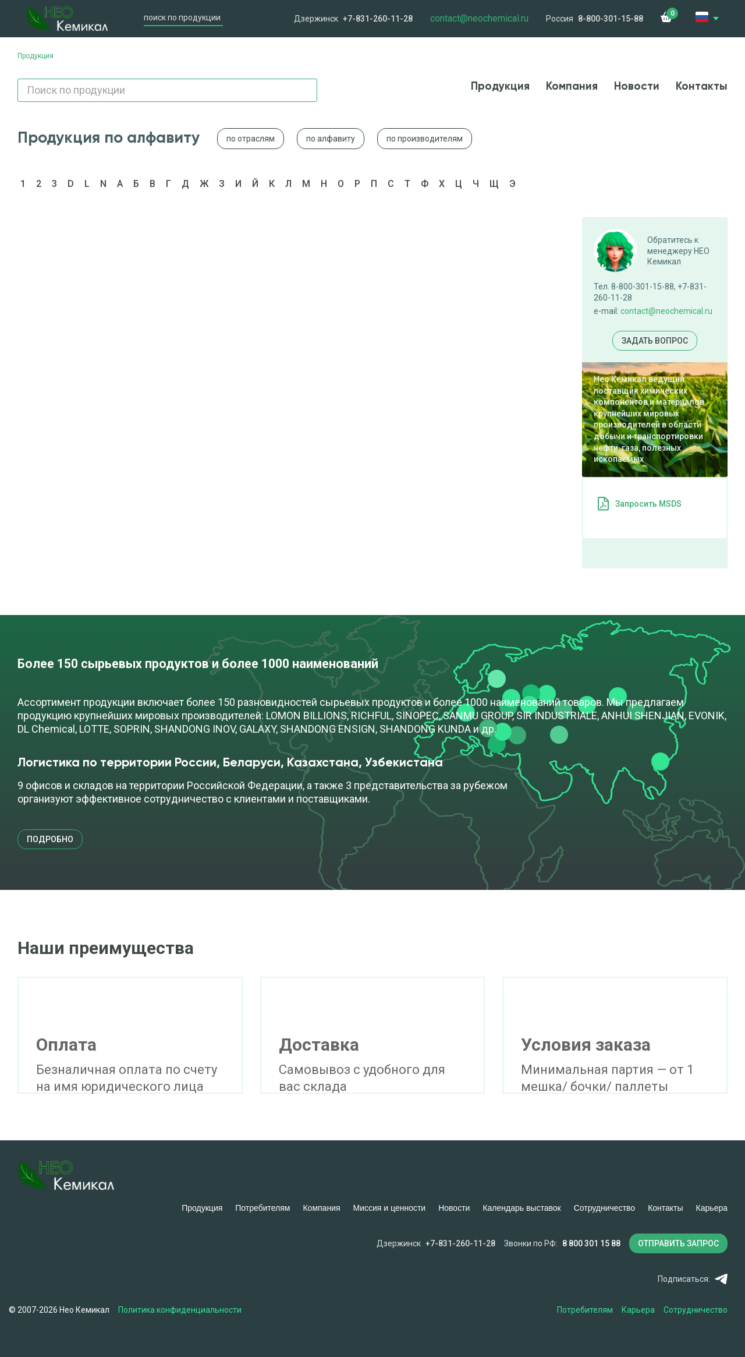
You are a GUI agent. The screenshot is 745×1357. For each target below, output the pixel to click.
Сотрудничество (604, 1208)
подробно (50, 839)
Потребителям (262, 1208)
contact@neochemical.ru (666, 311)
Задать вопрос (655, 340)
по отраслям (250, 138)
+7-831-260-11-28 (378, 18)
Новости (636, 86)
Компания (572, 86)
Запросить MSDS (648, 503)
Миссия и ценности (389, 1208)
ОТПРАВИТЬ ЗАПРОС (678, 1243)
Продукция (500, 86)
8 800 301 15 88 (591, 1243)
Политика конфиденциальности (180, 1309)
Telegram (721, 1279)
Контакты (702, 86)
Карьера (712, 1208)
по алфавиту (330, 138)
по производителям (424, 138)
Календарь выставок (521, 1208)
